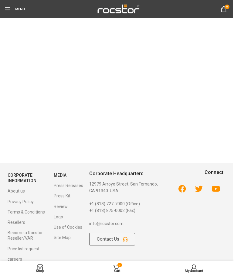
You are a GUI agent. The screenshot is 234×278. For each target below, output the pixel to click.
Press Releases (68, 185)
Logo (58, 216)
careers (15, 259)
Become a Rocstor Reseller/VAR (25, 235)
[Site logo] (118, 9)
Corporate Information (22, 178)
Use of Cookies (68, 227)
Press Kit (62, 195)
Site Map (62, 237)
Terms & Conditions (26, 212)
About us (16, 191)
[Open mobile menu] (15, 9)
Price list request (23, 248)
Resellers (16, 222)
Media (60, 175)
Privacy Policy (21, 201)
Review (61, 206)
